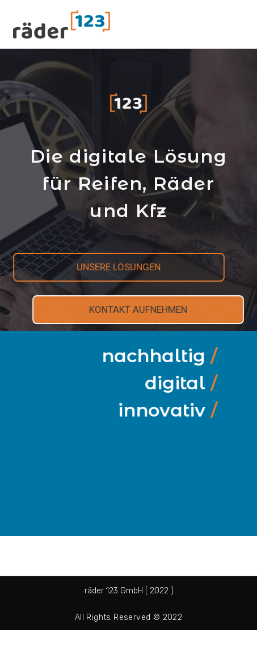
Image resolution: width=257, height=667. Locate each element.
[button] (108, 267)
